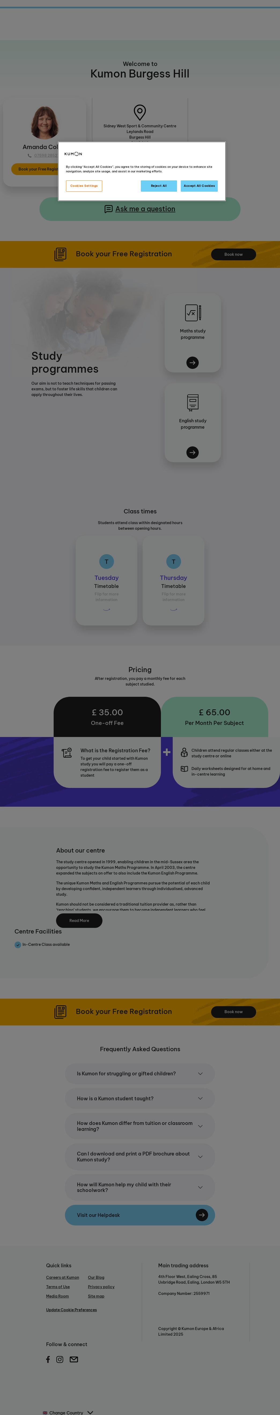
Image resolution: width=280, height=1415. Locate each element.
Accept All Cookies (199, 186)
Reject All (159, 186)
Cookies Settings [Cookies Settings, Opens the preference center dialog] (84, 186)
